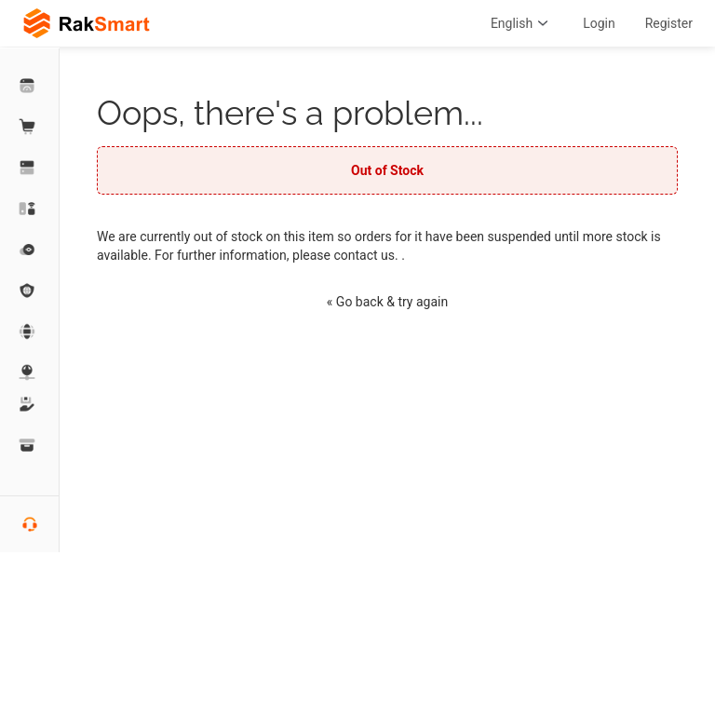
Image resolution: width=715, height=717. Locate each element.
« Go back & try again (387, 301)
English (522, 23)
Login (599, 23)
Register (669, 23)
